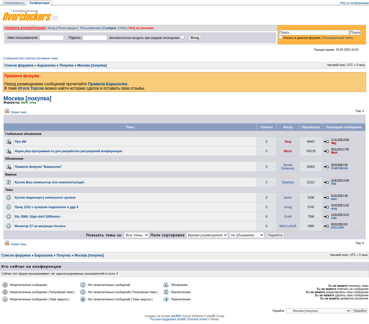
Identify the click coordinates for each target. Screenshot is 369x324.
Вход (51, 28)
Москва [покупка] (92, 65)
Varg (288, 141)
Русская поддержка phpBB (168, 319)
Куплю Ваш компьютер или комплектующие (49, 182)
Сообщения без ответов (19, 58)
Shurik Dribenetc (288, 166)
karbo (288, 197)
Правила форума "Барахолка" (38, 166)
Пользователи (90, 28)
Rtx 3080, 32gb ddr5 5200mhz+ (38, 216)
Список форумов (18, 65)
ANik (333, 183)
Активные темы (47, 58)
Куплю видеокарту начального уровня (45, 197)
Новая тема (18, 112)
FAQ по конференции (354, 3)
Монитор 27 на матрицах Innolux (40, 226)
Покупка (66, 65)
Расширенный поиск (338, 37)
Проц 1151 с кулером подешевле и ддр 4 (46, 207)
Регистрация (67, 28)
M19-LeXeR (287, 226)
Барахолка (46, 65)
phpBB (175, 316)
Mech (288, 151)
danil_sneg (28, 102)
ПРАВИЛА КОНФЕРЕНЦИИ (25, 28)
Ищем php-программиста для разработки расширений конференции (68, 151)
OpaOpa (288, 182)
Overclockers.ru (14, 3)
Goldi (288, 216)
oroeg (288, 207)
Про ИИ (20, 141)
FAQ (123, 28)
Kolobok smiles (197, 319)
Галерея (109, 28)
